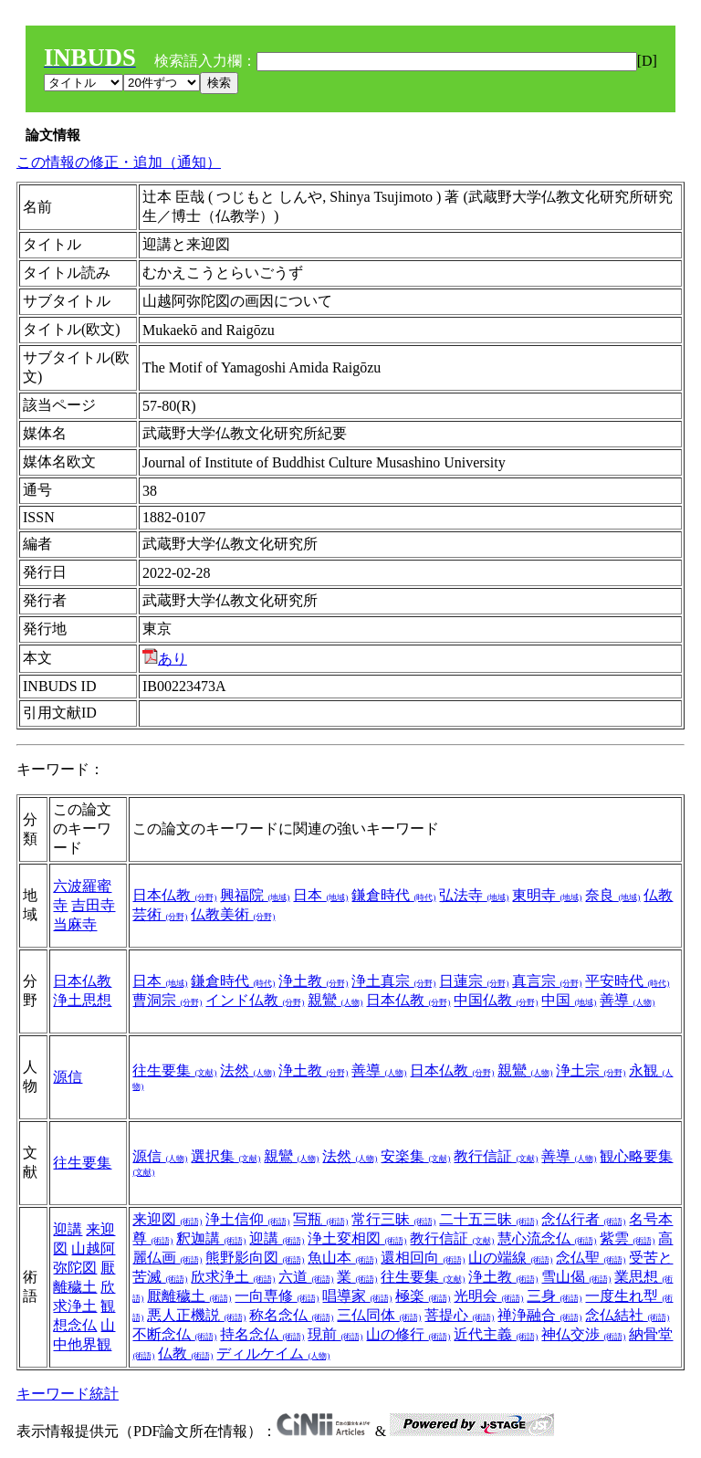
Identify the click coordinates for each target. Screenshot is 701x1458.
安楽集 (415, 1156)
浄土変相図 (357, 1238)
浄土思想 (82, 1000)
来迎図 (167, 1219)
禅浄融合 (539, 1315)
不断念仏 (174, 1334)
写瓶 (320, 1219)
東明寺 (546, 895)
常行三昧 (393, 1219)
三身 (554, 1296)
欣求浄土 (233, 1277)
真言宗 (546, 981)
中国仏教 (496, 1000)
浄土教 (313, 981)
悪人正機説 (196, 1315)
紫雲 (627, 1238)
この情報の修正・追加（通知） (118, 162)
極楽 (422, 1296)
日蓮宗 (473, 981)
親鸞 (335, 1000)
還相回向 (423, 1257)
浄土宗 (590, 1070)
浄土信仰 (247, 1219)
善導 (627, 1000)
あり (164, 658)
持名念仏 (262, 1334)
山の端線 (510, 1257)
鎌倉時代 (393, 895)
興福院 (254, 895)
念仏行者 (583, 1219)
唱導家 (357, 1296)
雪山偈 (576, 1277)
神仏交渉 (583, 1334)
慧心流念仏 (546, 1238)
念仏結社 (627, 1315)
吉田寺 (93, 905)
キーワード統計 (67, 1393)
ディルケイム (273, 1353)
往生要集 (174, 1070)
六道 (305, 1277)
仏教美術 (233, 914)
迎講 (67, 1229)
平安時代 (627, 981)
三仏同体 (379, 1315)
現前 (335, 1334)
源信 (67, 1077)
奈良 (612, 895)
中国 (568, 1000)
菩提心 (459, 1315)
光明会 (488, 1296)
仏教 (185, 1353)
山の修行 (408, 1334)
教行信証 (496, 1156)
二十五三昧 (488, 1219)
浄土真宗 (393, 981)
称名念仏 (291, 1315)
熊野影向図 (254, 1257)
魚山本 (342, 1257)
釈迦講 (211, 1238)
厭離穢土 (189, 1296)
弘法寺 (473, 895)
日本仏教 (174, 895)
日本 (320, 895)
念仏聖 (590, 1257)
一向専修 (277, 1296)
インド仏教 (254, 1000)
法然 (247, 1070)
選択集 (225, 1156)
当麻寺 (75, 924)
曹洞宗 (167, 1000)
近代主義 (496, 1334)
